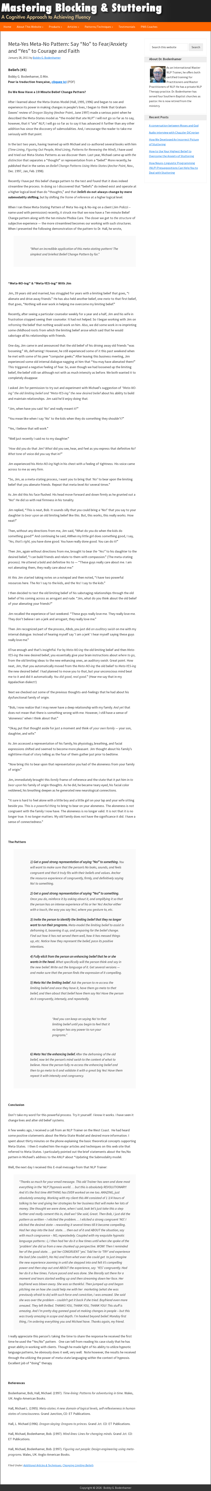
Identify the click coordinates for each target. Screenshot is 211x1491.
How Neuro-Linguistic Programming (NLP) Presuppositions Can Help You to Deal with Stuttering (173, 167)
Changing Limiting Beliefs (78, 1465)
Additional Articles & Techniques (42, 1465)
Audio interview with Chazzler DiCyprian (174, 132)
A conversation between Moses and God (173, 125)
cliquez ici (59, 82)
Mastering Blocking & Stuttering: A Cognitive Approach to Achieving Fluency (83, 11)
